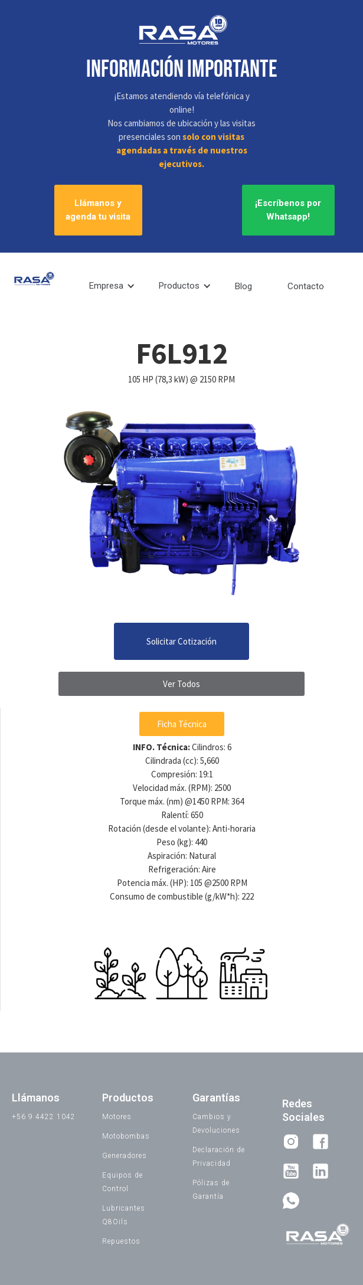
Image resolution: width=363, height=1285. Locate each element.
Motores (117, 1117)
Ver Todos (181, 683)
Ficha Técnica (182, 724)
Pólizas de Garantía (211, 1190)
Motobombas (126, 1136)
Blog (243, 286)
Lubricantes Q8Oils (123, 1215)
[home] (30, 281)
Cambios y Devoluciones (216, 1123)
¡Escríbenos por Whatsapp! (288, 210)
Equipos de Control (122, 1182)
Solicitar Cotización (181, 641)
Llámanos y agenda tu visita (98, 210)
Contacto (305, 286)
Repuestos (121, 1241)
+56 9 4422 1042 (44, 1117)
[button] (112, 286)
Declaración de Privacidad (218, 1157)
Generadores (124, 1156)
